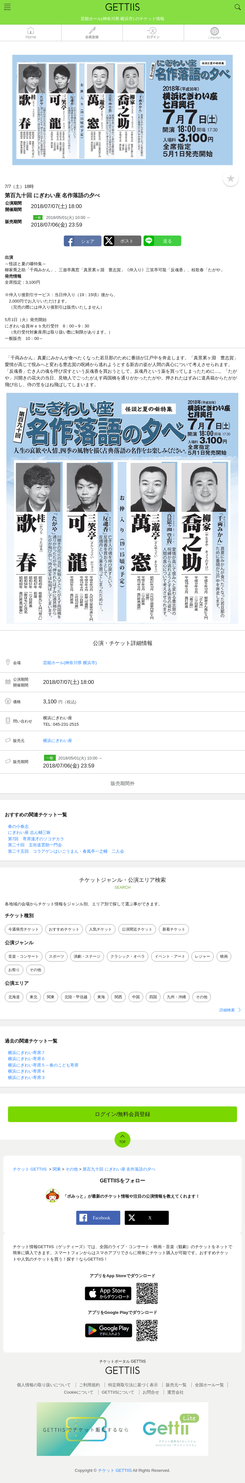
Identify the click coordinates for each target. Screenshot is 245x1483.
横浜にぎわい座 (57, 740)
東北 (33, 997)
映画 (224, 956)
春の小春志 (18, 826)
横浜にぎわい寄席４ (26, 1071)
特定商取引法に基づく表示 (133, 1384)
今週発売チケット (23, 929)
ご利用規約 (89, 1384)
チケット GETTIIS (115, 1470)
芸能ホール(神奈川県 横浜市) (70, 662)
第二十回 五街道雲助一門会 (35, 845)
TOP (122, 1142)
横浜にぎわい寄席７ (26, 1052)
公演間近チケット (137, 929)
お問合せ (151, 1392)
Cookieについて (78, 1392)
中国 (136, 997)
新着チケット (173, 929)
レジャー (202, 956)
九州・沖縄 (176, 997)
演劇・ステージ (87, 956)
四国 (153, 997)
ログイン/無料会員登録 (123, 1114)
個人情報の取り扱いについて (44, 1384)
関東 (51, 997)
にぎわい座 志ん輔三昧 (29, 832)
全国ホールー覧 (209, 1384)
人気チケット (100, 929)
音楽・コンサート (23, 956)
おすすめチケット (64, 929)
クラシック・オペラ (127, 956)
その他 (35, 970)
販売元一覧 (176, 1384)
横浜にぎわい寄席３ (26, 1077)
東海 (101, 997)
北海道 (14, 997)
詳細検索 (227, 1010)
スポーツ (56, 956)
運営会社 (175, 1392)
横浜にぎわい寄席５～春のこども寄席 (43, 1065)
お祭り (14, 970)
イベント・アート (170, 956)
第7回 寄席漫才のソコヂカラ (36, 838)
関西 (118, 997)
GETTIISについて (118, 1392)
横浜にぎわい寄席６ (26, 1058)
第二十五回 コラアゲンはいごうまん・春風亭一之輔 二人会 (66, 851)
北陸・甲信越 (75, 997)
